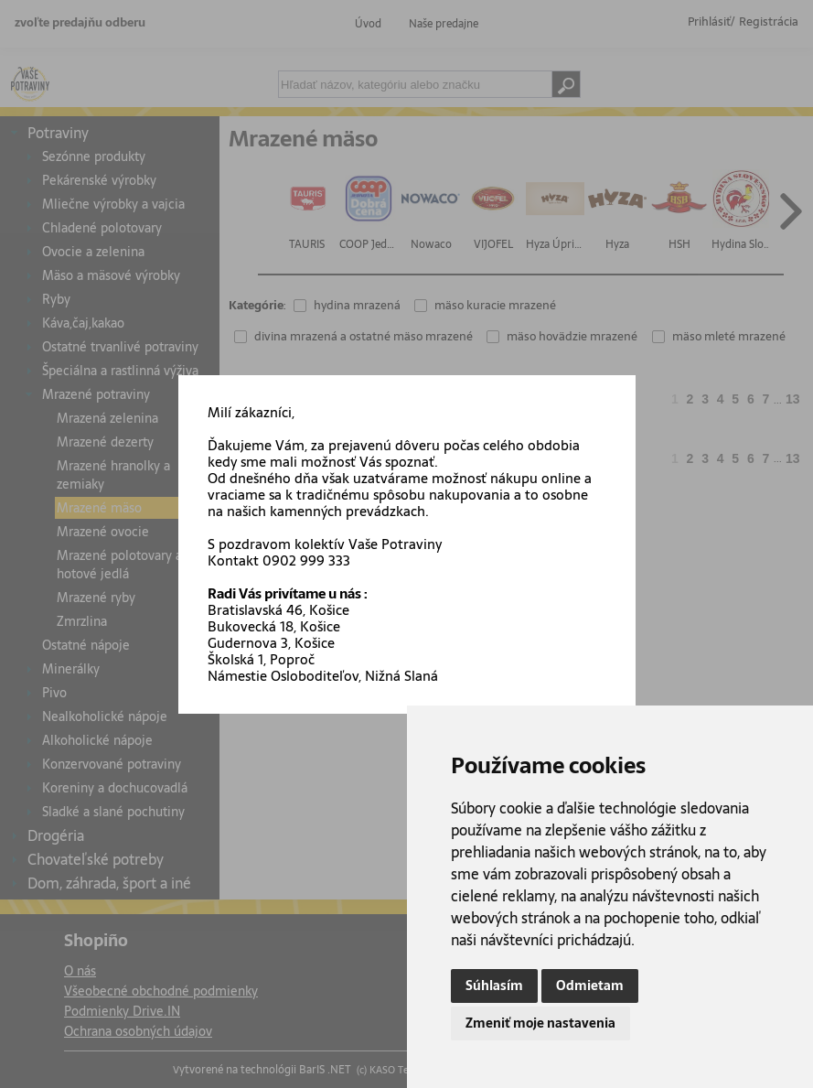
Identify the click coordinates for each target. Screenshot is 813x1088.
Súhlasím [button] (494, 985)
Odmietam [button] (590, 985)
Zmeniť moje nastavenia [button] (540, 1023)
